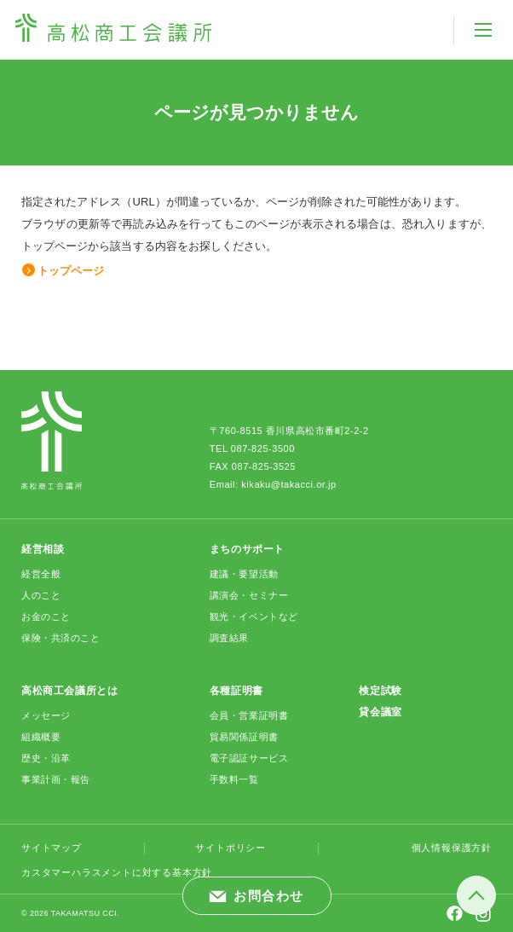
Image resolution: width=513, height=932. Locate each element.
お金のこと (46, 616)
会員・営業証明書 (249, 715)
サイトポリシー (230, 847)
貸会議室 (380, 712)
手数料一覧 (234, 779)
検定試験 (380, 691)
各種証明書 (236, 691)
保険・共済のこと (60, 638)
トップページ (70, 270)
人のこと (41, 595)
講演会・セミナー (249, 595)
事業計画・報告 (55, 779)
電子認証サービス (249, 758)
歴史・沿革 (46, 758)
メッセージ (46, 715)
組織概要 (41, 737)
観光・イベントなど (254, 616)
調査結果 (229, 638)
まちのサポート (247, 549)
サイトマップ (51, 847)
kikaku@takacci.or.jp (288, 484)
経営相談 (42, 549)
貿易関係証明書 (244, 737)
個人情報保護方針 (452, 847)
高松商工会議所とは (69, 691)
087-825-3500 (263, 448)
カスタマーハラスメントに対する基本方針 (116, 872)
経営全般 (41, 574)
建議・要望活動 (244, 574)
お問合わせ (268, 896)
